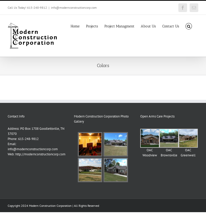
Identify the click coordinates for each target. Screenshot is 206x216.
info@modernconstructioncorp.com (74, 7)
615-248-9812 (28, 139)
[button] (189, 26)
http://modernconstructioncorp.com (40, 154)
